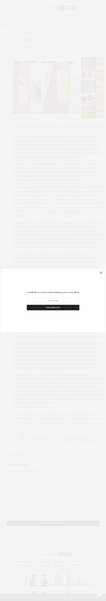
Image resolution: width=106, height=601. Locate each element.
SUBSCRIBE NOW (53, 307)
